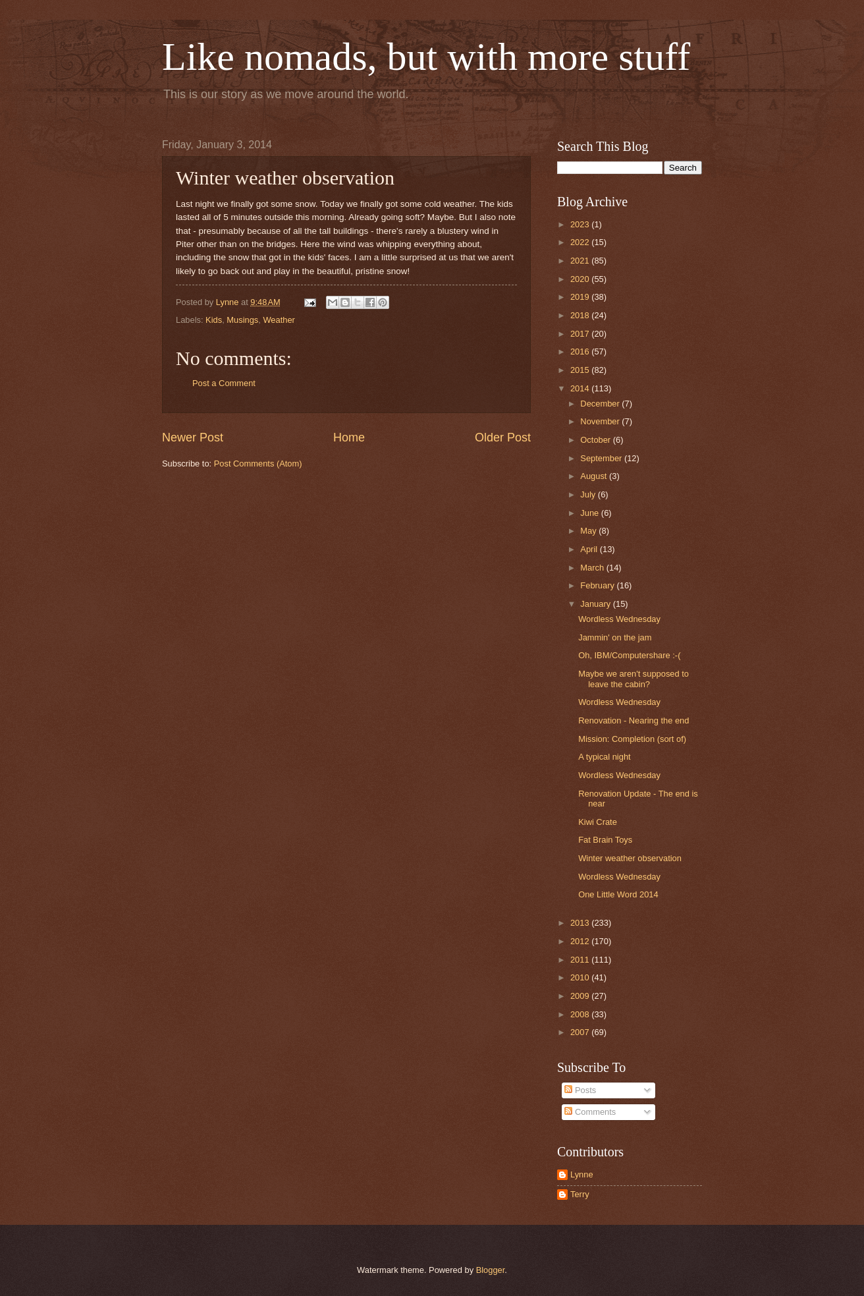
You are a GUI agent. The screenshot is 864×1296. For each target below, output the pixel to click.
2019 (580, 297)
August (594, 476)
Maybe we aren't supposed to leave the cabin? (633, 679)
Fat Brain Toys (605, 840)
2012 (580, 941)
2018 (580, 315)
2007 (580, 1032)
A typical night (604, 757)
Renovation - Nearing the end (633, 720)
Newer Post (192, 437)
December (601, 404)
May (589, 531)
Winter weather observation (630, 858)
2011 (580, 960)
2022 (580, 242)
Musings (242, 320)
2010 (580, 977)
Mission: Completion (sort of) (632, 739)
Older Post (503, 437)
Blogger (490, 1270)
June (590, 513)
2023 (580, 224)
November (601, 421)
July (588, 494)
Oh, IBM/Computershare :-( (629, 655)
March (593, 568)
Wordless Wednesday (619, 619)
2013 (580, 923)
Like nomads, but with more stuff (426, 56)
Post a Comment (224, 383)
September (602, 458)
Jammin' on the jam (614, 637)
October (596, 440)
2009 (580, 996)
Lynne (581, 1174)
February (598, 585)
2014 (580, 388)
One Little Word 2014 (618, 894)
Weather (278, 320)
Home (349, 437)
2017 (580, 334)
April (589, 549)
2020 (580, 279)
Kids (213, 320)
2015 (580, 370)
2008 (580, 1014)
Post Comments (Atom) (258, 463)
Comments (590, 1112)
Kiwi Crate (597, 822)
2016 (580, 351)
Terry (579, 1194)
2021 (580, 261)
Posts (580, 1090)
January (596, 604)
